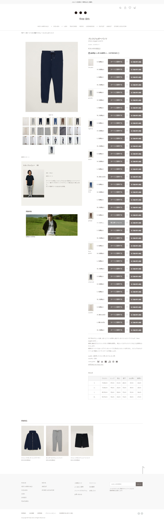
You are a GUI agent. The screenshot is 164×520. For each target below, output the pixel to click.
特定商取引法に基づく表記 (66, 513)
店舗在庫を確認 (136, 62)
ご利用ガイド (78, 483)
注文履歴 (91, 487)
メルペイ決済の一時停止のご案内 (82, 2)
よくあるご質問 (78, 487)
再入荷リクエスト (116, 223)
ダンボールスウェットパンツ (54, 458)
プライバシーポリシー (50, 513)
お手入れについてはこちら (95, 364)
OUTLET (101, 26)
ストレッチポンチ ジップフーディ (30, 458)
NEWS (81, 26)
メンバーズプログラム (80, 490)
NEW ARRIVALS (43, 26)
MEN (65, 26)
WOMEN (56, 26)
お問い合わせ (78, 494)
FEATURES (73, 26)
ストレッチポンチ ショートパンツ (80, 458)
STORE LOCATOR (120, 26)
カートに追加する (116, 62)
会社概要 (31, 513)
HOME (23, 483)
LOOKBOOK (90, 26)
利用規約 (23, 513)
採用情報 (39, 513)
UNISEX (23, 497)
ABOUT (109, 26)
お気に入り (92, 490)
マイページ (92, 483)
